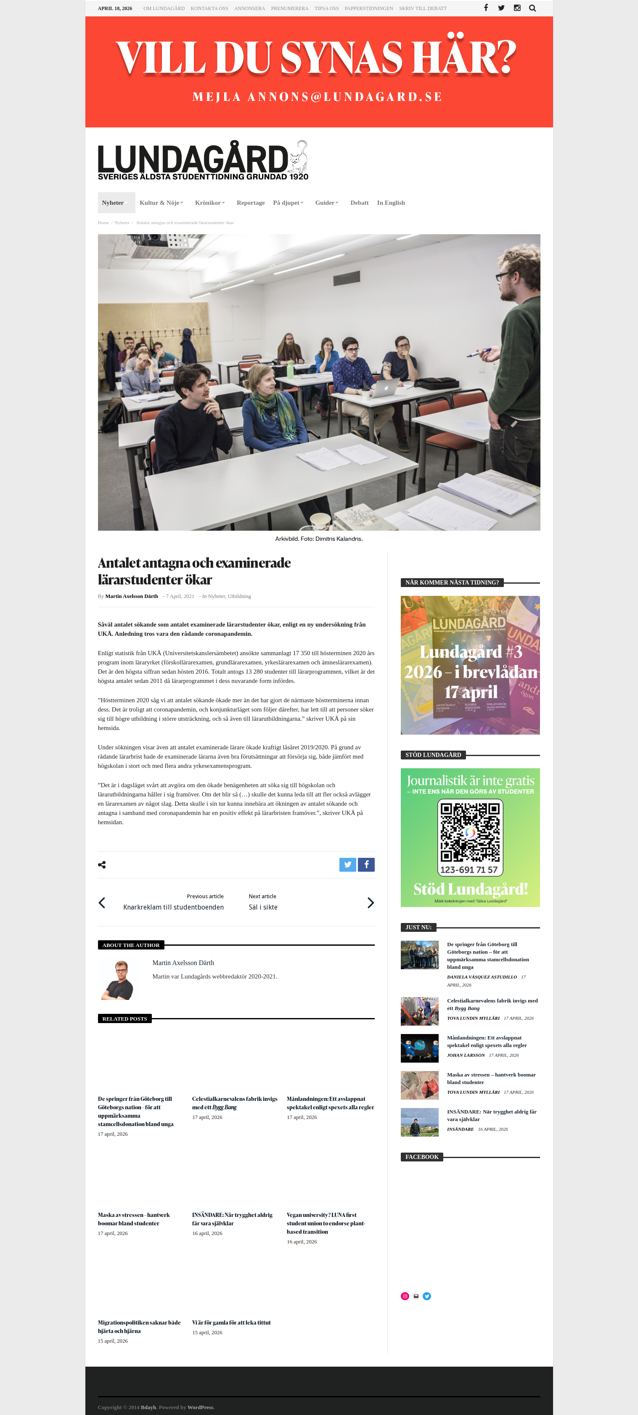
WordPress (200, 1405)
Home (103, 222)
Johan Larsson (466, 1055)
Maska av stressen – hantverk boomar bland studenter (135, 1217)
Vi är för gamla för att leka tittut (232, 1320)
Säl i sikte (263, 900)
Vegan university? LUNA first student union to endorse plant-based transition (328, 1221)
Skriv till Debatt (423, 8)
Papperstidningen (369, 8)
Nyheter (121, 222)
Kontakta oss (209, 8)
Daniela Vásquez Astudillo (482, 976)
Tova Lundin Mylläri (474, 1018)
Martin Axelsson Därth (132, 596)
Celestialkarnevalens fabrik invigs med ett (236, 1100)
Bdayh (148, 1405)
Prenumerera (290, 8)
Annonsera (249, 8)
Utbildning (239, 596)
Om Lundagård (164, 8)
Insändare (461, 1129)
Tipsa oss (327, 8)
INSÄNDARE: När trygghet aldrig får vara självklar (233, 1217)
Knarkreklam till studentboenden (173, 900)
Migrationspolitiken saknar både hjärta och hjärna (140, 1324)
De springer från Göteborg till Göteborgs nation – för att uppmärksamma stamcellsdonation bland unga (137, 1109)
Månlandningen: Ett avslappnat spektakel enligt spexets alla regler (330, 1100)
